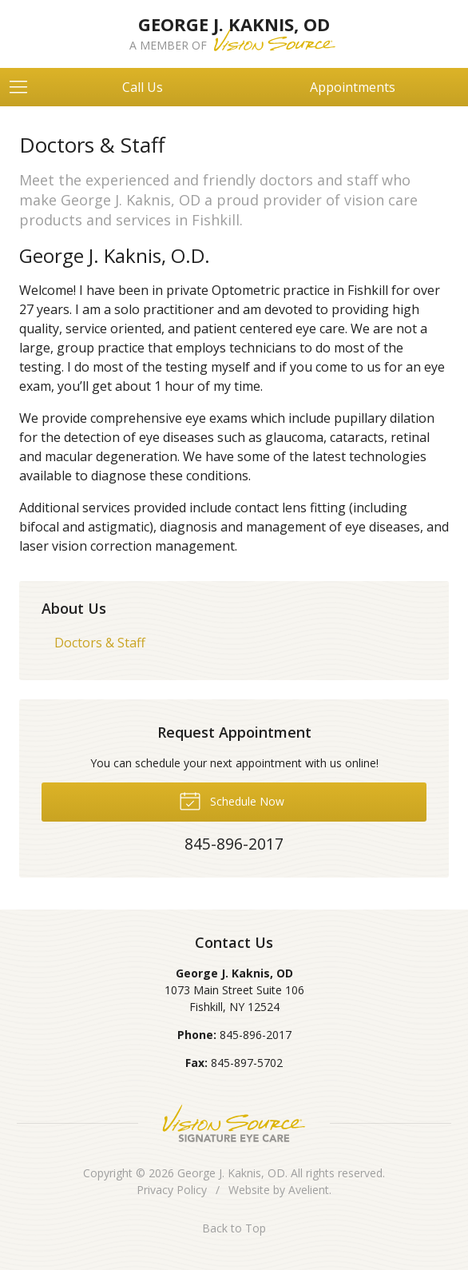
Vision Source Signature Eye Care (234, 1123)
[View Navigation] (24, 87)
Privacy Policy (172, 1189)
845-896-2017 (256, 1034)
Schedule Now (231, 800)
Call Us (142, 87)
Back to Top (234, 1228)
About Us (74, 608)
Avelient (308, 1189)
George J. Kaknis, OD (231, 1172)
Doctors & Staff (99, 642)
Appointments (352, 87)
